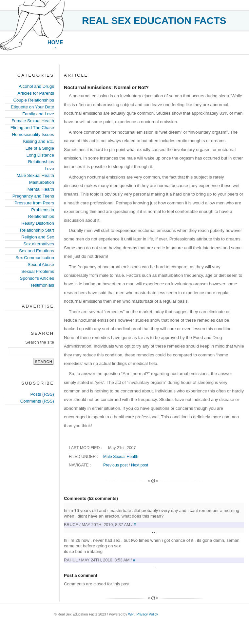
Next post (139, 465)
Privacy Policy (147, 614)
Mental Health (41, 189)
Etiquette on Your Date (32, 106)
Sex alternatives (38, 243)
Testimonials (42, 285)
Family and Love (38, 113)
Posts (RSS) (42, 394)
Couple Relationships (33, 100)
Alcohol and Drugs (36, 86)
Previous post (115, 465)
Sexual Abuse (41, 264)
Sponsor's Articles (37, 278)
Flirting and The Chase (32, 127)
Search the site (39, 342)
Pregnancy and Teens (33, 196)
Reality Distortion (37, 223)
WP (131, 614)
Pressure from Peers (34, 202)
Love (49, 168)
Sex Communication (34, 257)
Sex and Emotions (36, 250)
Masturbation (41, 182)
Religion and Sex (37, 237)
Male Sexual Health (35, 175)
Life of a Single (40, 148)
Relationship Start (37, 230)
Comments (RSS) (37, 401)
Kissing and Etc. (38, 141)
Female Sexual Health (32, 120)
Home (55, 42)
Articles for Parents (36, 93)
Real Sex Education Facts (154, 20)
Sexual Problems (37, 271)
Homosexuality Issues (33, 134)
